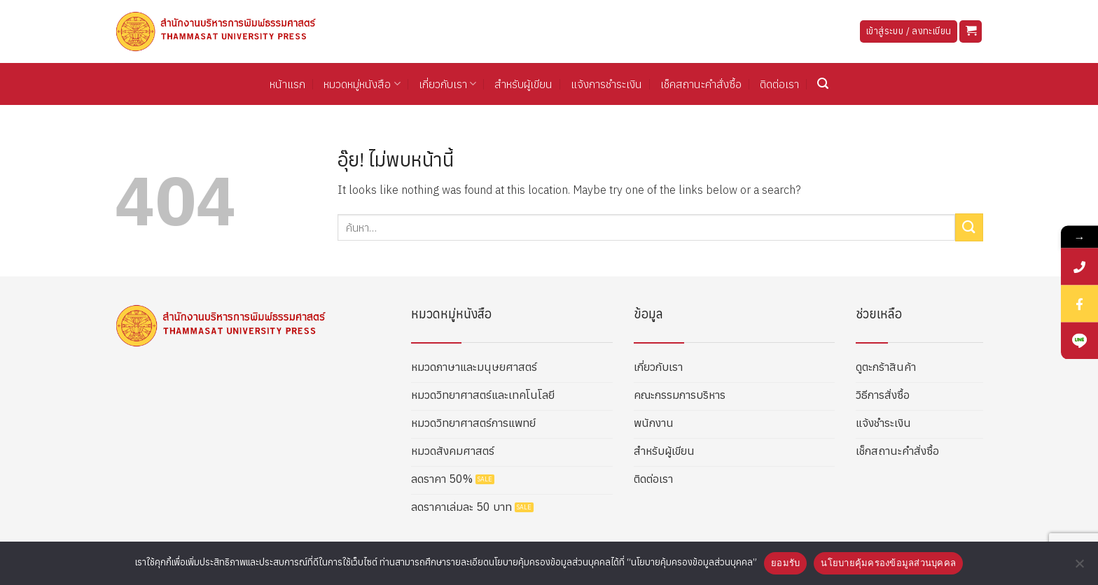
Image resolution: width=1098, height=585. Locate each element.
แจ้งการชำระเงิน (606, 84)
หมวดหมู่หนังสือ (362, 84)
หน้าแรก (287, 84)
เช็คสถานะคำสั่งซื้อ (701, 84)
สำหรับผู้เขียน (523, 84)
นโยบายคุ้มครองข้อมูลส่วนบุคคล (888, 563)
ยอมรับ (785, 563)
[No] (1079, 567)
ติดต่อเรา (779, 84)
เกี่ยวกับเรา (447, 84)
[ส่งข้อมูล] (969, 227)
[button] (970, 31)
